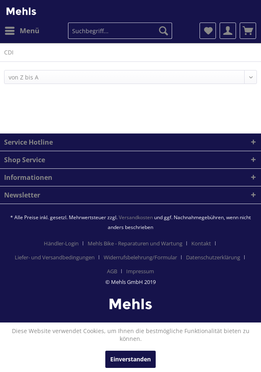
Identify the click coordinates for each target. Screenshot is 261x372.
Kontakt (201, 243)
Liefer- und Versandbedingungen (55, 257)
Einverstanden (130, 359)
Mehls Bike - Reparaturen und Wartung (135, 243)
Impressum (140, 271)
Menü (22, 29)
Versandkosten (136, 217)
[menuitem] (21, 31)
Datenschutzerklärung (213, 257)
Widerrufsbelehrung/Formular (140, 257)
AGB (112, 271)
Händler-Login (61, 243)
